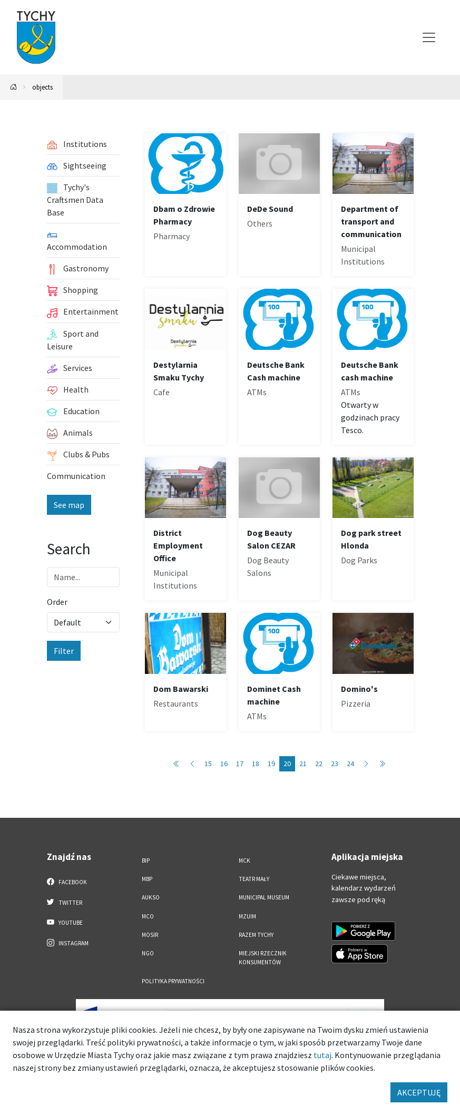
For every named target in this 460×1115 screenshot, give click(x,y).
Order (57, 601)
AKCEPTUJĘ (419, 1092)
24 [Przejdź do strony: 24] (350, 763)
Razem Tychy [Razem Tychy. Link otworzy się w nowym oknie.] (256, 934)
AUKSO (151, 897)
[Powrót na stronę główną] (14, 87)
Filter (64, 650)
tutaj (322, 1055)
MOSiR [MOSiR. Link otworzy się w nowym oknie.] (150, 934)
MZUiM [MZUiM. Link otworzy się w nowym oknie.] (247, 916)
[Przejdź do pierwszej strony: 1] (176, 763)
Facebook (67, 881)
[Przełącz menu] (429, 37)
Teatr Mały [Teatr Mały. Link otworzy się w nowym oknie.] (254, 879)
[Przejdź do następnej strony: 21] (366, 763)
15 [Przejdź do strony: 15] (208, 763)
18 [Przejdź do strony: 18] (255, 763)
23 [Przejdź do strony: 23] (334, 763)
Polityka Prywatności (173, 981)
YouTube (65, 922)
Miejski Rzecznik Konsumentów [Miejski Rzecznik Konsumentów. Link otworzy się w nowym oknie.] (263, 958)
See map (69, 505)
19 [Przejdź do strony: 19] (271, 763)
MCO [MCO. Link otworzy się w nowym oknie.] (148, 916)
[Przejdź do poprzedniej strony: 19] (192, 763)
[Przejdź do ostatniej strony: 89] (382, 763)
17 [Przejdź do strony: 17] (239, 763)
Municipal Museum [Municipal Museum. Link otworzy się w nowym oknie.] (264, 897)
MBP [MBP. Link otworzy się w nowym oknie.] (147, 879)
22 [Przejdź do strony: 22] (318, 763)
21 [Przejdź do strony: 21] (303, 763)
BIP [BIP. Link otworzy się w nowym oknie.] (146, 860)
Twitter (65, 902)
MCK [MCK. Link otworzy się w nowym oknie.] (244, 860)
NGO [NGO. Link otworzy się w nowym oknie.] (148, 953)
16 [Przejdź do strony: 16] (224, 763)
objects (42, 87)
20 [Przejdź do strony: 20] (287, 763)
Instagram (68, 942)
